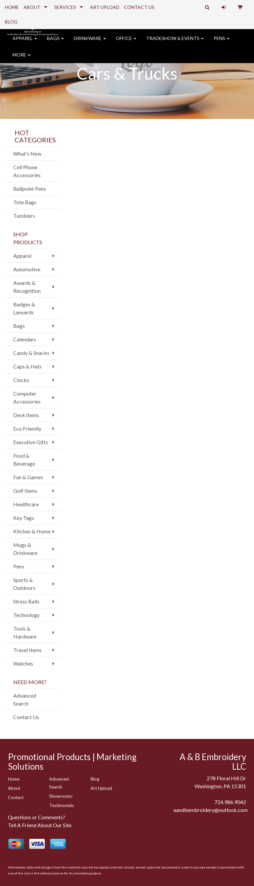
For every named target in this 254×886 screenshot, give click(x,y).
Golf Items (25, 490)
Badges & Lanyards (24, 308)
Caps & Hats (27, 366)
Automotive (26, 269)
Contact (15, 797)
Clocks (21, 380)
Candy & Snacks (31, 353)
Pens (222, 43)
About (14, 788)
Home (14, 779)
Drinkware (90, 43)
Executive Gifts (30, 442)
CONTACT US (139, 7)
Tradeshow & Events (175, 43)
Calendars (24, 339)
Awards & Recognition (27, 287)
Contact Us (26, 717)
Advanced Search (24, 699)
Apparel (25, 43)
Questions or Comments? (36, 817)
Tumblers (24, 215)
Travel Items (27, 650)
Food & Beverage (24, 459)
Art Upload (101, 788)
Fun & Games (28, 477)
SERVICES (65, 7)
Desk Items (26, 415)
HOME (12, 7)
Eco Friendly (27, 428)
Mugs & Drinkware (25, 549)
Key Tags (23, 518)
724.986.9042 (230, 802)
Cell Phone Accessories (27, 171)
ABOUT (31, 7)
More (21, 59)
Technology (26, 615)
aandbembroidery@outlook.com (210, 810)
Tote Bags (24, 202)
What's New (27, 153)
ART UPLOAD (104, 7)
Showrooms (60, 796)
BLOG (11, 21)
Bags (55, 43)
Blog (95, 779)
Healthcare (26, 504)
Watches (23, 663)
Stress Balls (26, 601)
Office (126, 43)
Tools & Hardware (24, 632)
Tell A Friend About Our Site (39, 825)
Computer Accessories (27, 397)
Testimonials (61, 805)
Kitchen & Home (32, 531)
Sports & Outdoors (24, 584)
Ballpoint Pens (29, 188)
